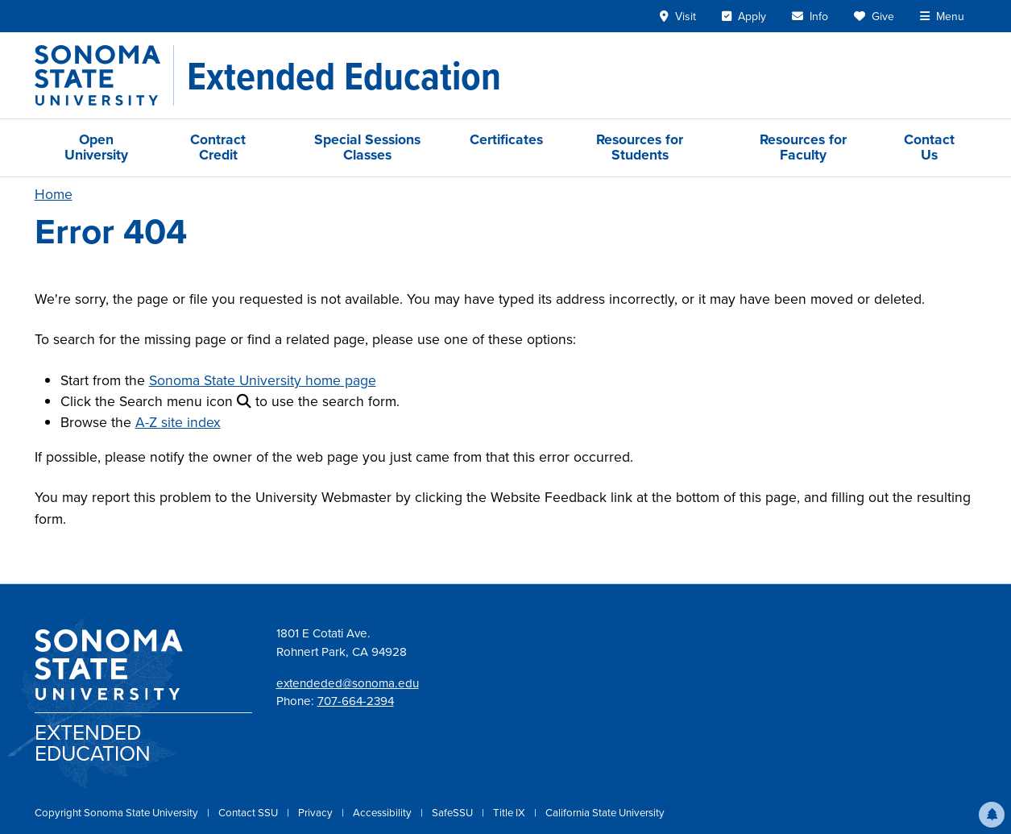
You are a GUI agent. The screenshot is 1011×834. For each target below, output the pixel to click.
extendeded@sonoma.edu (347, 683)
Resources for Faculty (803, 147)
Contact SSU (249, 812)
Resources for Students (639, 147)
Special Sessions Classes (367, 147)
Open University (96, 147)
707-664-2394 (355, 701)
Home (54, 194)
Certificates (506, 139)
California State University (605, 812)
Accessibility (383, 812)
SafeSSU (453, 812)
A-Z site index (178, 422)
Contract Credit (218, 147)
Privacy (316, 812)
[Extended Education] (344, 76)
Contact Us (929, 147)
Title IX (510, 812)
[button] (992, 815)
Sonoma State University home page (262, 380)
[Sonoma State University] (104, 75)
